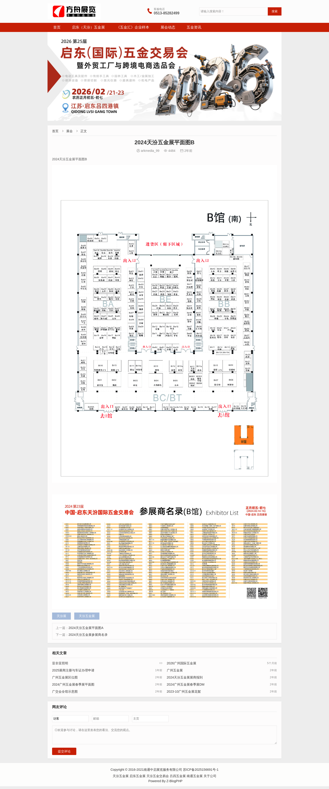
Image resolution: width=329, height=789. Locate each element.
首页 (57, 27)
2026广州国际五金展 (181, 663)
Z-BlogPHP (175, 784)
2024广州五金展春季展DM (185, 684)
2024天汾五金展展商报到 (185, 677)
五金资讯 (194, 27)
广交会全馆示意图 (65, 691)
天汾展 (61, 616)
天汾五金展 (87, 616)
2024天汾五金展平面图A (86, 628)
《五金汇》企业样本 (132, 27)
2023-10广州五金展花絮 (184, 691)
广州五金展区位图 (65, 677)
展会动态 (168, 27)
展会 (69, 131)
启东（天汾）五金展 (88, 27)
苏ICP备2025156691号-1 (201, 772)
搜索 (275, 11)
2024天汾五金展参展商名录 (88, 634)
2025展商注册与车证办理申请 (73, 670)
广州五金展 (175, 670)
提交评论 (64, 754)
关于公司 (210, 779)
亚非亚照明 (60, 663)
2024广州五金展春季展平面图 (73, 684)
